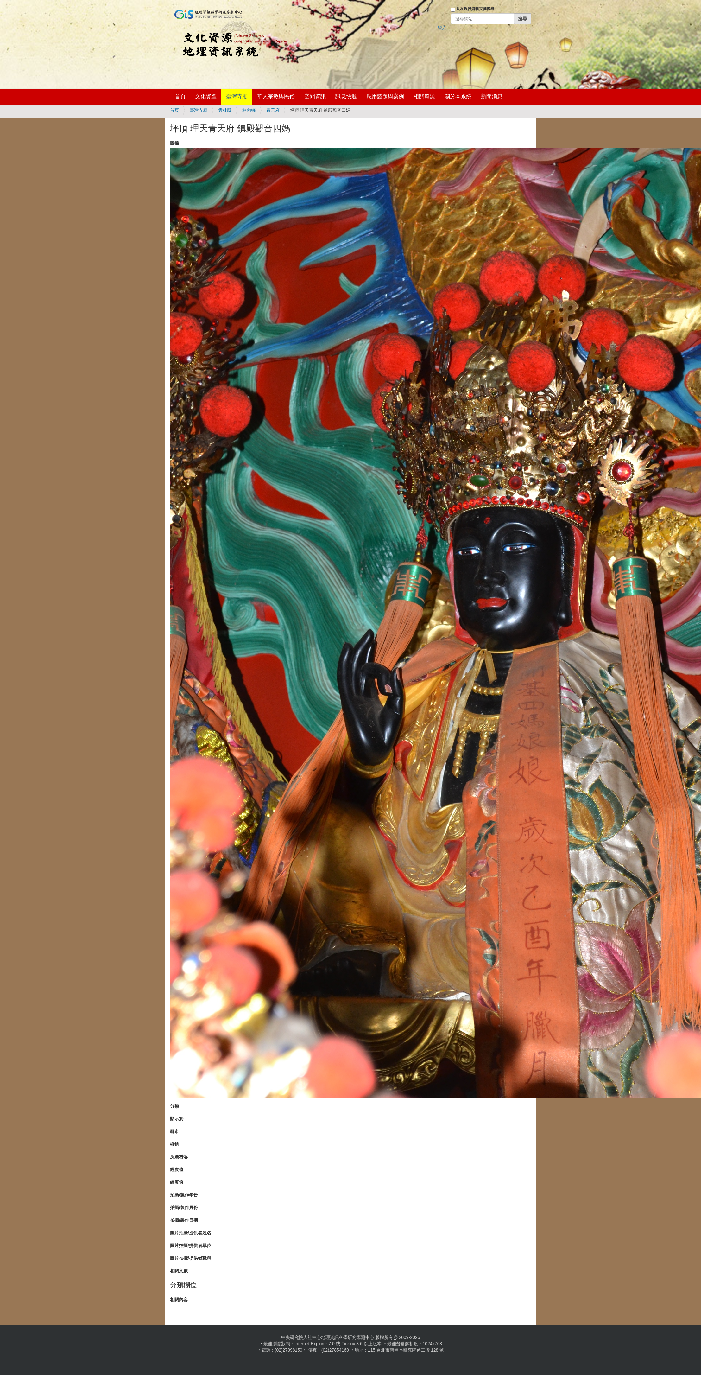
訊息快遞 (346, 96)
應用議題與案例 (385, 96)
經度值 (176, 1169)
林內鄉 (249, 110)
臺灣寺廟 (237, 96)
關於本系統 (458, 96)
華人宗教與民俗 (276, 96)
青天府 (273, 110)
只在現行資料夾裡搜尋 (475, 9)
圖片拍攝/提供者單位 (190, 1245)
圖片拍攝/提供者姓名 (190, 1232)
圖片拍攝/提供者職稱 (190, 1258)
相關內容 (179, 1299)
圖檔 (174, 143)
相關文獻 (179, 1270)
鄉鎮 (174, 1144)
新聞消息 (491, 96)
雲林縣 (224, 110)
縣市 (174, 1131)
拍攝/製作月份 (184, 1207)
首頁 (180, 96)
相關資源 (424, 96)
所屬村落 (179, 1156)
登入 (442, 27)
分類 (174, 1106)
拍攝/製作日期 (184, 1220)
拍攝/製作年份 (184, 1194)
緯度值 (176, 1182)
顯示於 (176, 1118)
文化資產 (206, 96)
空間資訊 (315, 96)
